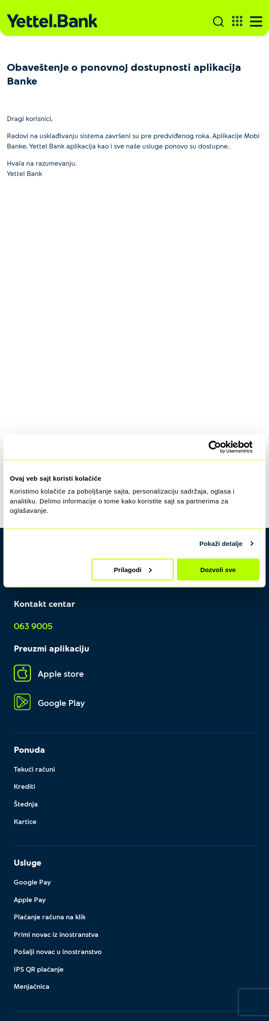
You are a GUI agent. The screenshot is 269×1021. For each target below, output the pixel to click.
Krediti (24, 786)
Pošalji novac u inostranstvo (58, 949)
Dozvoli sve (218, 569)
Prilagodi (133, 569)
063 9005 (33, 626)
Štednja (26, 803)
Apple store (49, 673)
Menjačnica (31, 983)
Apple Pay (30, 898)
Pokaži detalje (221, 543)
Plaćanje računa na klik (50, 915)
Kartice (25, 820)
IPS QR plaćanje (39, 966)
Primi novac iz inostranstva (56, 932)
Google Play (49, 702)
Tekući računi (34, 768)
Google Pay (32, 880)
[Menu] (256, 21)
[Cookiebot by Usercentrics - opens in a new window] (221, 446)
